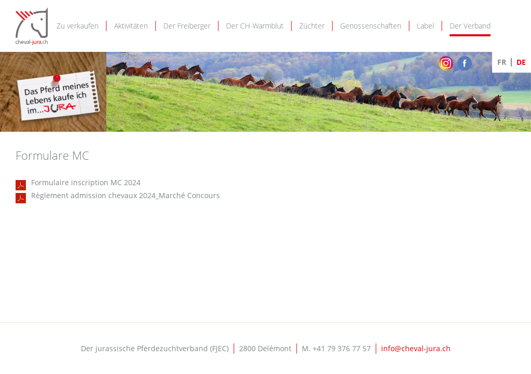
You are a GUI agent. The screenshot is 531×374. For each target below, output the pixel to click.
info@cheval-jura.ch (416, 348)
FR (501, 62)
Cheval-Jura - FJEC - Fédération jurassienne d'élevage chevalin (32, 26)
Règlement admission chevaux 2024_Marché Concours (118, 197)
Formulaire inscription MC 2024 (78, 184)
